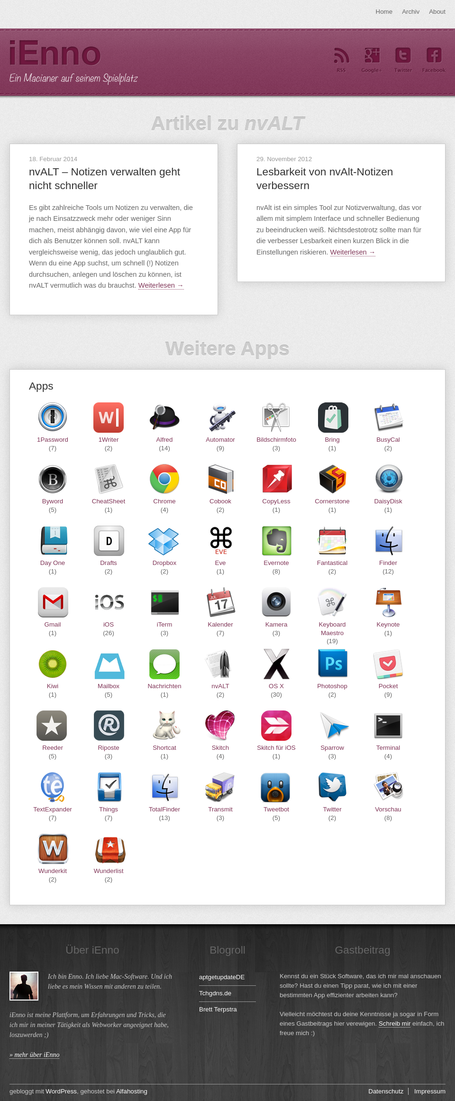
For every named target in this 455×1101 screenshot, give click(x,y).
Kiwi (52, 686)
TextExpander (52, 809)
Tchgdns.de (215, 993)
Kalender (220, 624)
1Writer (109, 439)
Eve (220, 562)
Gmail (53, 624)
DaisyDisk (388, 501)
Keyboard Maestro (332, 628)
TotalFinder (164, 809)
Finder (388, 562)
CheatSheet (108, 501)
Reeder (52, 747)
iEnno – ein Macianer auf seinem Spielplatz (73, 62)
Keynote (388, 624)
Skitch (220, 747)
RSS (341, 60)
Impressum (430, 1091)
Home (384, 11)
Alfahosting (131, 1091)
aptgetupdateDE (222, 977)
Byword (52, 501)
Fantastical (332, 562)
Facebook (434, 60)
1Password (52, 439)
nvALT (220, 686)
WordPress (61, 1091)
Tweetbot (276, 809)
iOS (108, 624)
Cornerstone (332, 501)
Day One (52, 562)
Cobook (220, 501)
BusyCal (388, 439)
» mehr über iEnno (34, 1054)
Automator (220, 439)
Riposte (108, 747)
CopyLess (276, 501)
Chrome (164, 501)
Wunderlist (109, 870)
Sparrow (332, 747)
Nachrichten (164, 686)
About (437, 11)
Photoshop (332, 686)
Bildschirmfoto (276, 439)
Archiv (410, 11)
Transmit (220, 809)
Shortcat (164, 747)
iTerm (165, 624)
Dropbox (164, 562)
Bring (332, 439)
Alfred (164, 439)
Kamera (276, 624)
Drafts (108, 562)
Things (108, 809)
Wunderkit (52, 870)
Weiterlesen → (161, 285)
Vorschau (388, 809)
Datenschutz (385, 1091)
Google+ (372, 60)
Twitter (403, 60)
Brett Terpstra (218, 1009)
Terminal (388, 747)
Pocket (388, 686)
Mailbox (108, 686)
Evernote (276, 562)
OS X (276, 686)
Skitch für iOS (276, 747)
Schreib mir (394, 1023)
